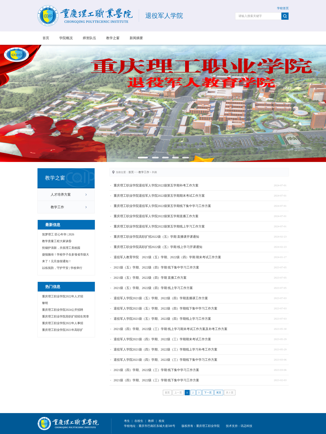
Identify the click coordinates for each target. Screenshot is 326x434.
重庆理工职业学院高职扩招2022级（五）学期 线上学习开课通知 (158, 247)
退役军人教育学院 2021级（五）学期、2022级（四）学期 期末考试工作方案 (167, 257)
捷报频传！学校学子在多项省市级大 (65, 254)
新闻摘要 (136, 38)
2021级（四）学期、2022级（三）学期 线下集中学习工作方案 (156, 370)
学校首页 (283, 8)
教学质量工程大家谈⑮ (56, 241)
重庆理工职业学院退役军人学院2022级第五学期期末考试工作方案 (159, 195)
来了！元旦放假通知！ (56, 261)
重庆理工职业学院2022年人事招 (62, 323)
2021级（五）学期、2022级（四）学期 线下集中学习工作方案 (156, 267)
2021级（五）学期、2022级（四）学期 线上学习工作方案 (153, 288)
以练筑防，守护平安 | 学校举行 (62, 268)
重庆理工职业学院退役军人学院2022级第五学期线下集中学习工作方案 (162, 206)
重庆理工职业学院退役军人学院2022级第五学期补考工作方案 (156, 185)
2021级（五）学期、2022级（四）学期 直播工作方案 (150, 277)
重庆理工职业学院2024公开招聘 (62, 309)
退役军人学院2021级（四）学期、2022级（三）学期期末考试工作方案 (162, 339)
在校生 (138, 420)
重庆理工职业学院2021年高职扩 (62, 329)
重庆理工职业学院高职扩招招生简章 (65, 316)
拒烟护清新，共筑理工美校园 (61, 247)
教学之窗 (113, 38)
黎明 (45, 303)
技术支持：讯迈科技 (239, 426)
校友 (162, 420)
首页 (46, 38)
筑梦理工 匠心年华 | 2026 (58, 234)
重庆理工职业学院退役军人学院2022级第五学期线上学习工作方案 (159, 226)
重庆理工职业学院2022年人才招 (62, 296)
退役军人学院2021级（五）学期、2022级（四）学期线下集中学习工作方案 (165, 308)
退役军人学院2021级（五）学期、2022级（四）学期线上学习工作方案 (162, 318)
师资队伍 (89, 38)
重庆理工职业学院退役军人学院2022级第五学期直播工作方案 (156, 216)
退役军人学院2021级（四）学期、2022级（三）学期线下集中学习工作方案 (165, 359)
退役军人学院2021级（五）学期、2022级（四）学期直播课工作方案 (161, 298)
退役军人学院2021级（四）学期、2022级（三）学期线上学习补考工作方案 (165, 349)
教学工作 (57, 207)
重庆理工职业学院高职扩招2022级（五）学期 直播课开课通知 (156, 236)
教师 (151, 420)
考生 (127, 420)
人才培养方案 (61, 194)
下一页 (208, 392)
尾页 (218, 392)
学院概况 (66, 38)
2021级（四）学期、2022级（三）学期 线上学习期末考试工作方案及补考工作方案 (171, 329)
